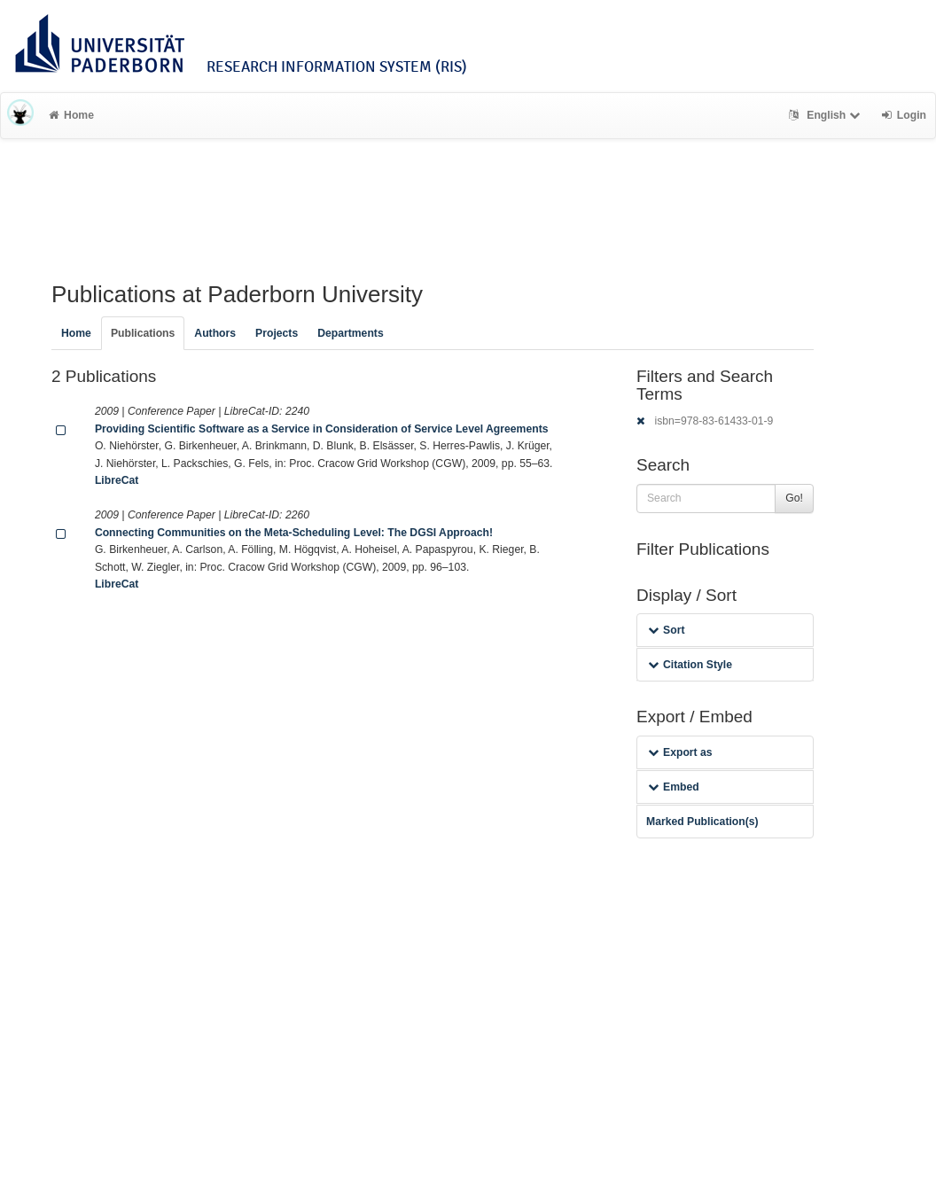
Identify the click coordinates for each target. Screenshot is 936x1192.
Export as (680, 752)
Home (71, 115)
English (826, 115)
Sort (666, 630)
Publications (143, 333)
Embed (673, 787)
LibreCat (116, 480)
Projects (276, 333)
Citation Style (690, 664)
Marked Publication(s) (702, 821)
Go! (794, 498)
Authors (215, 333)
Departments (350, 333)
